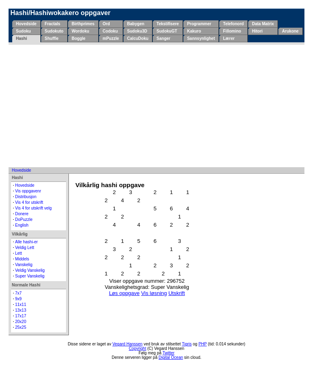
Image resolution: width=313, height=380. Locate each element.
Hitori (257, 31)
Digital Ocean (171, 357)
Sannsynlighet (201, 38)
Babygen (135, 24)
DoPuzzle (24, 219)
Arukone (290, 31)
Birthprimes (83, 24)
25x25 (20, 327)
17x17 (20, 316)
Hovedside (26, 24)
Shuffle (52, 38)
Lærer (228, 38)
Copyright (137, 348)
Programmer (199, 24)
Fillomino (232, 31)
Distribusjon (25, 196)
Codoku (110, 31)
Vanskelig (24, 264)
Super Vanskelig (29, 276)
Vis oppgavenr (28, 191)
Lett (18, 253)
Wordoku (80, 31)
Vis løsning (154, 293)
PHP (202, 344)
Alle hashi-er (26, 242)
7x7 (18, 293)
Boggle (79, 38)
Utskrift (176, 293)
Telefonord (233, 24)
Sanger (163, 38)
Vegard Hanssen (127, 344)
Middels (22, 259)
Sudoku (23, 31)
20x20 (20, 321)
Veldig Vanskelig (30, 270)
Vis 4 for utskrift (29, 202)
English (22, 225)
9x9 (18, 299)
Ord (106, 24)
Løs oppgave (124, 293)
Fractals (52, 24)
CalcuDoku (137, 38)
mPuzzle (111, 38)
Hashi (21, 38)
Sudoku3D (137, 31)
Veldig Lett (24, 247)
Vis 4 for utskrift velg (33, 208)
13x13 (20, 310)
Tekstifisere (167, 24)
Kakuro (194, 31)
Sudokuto (54, 31)
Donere (22, 214)
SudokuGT (166, 31)
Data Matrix (263, 24)
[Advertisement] (156, 106)
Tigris (187, 344)
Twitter (168, 353)
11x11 (20, 304)
